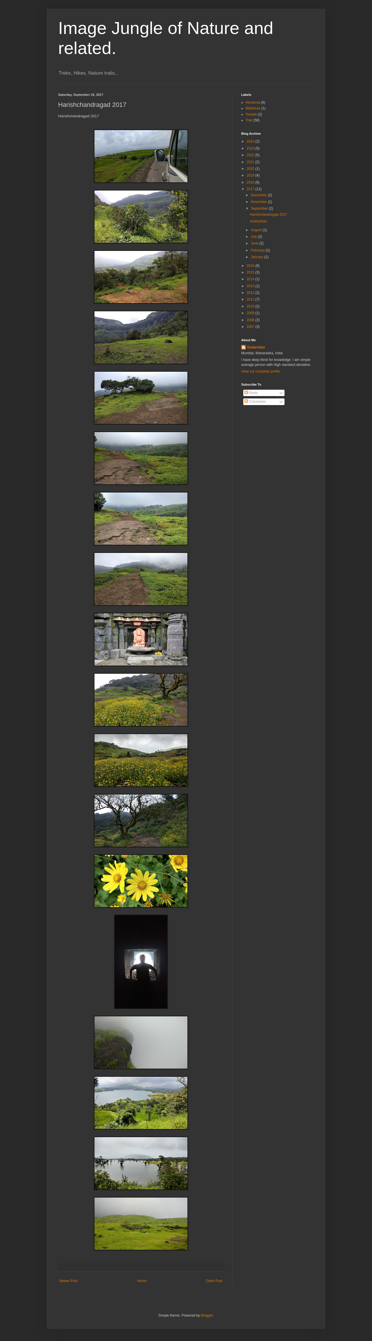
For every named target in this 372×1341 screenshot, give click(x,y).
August (257, 230)
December (259, 195)
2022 (251, 155)
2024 (251, 141)
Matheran (253, 108)
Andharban (258, 221)
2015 (251, 272)
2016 (251, 266)
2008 (251, 320)
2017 (251, 189)
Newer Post (69, 1281)
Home (141, 1281)
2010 (251, 306)
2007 (251, 327)
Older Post (214, 1281)
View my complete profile (260, 371)
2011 (251, 299)
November (259, 202)
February (258, 250)
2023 (251, 148)
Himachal (253, 102)
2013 (251, 286)
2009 (251, 313)
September (260, 208)
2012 (251, 293)
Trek (249, 120)
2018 (251, 182)
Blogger (207, 1315)
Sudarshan (256, 347)
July (254, 237)
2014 (251, 279)
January (257, 257)
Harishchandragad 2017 (268, 215)
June (255, 243)
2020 (251, 169)
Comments (255, 402)
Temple (251, 114)
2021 (251, 162)
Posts (250, 393)
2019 (251, 175)
